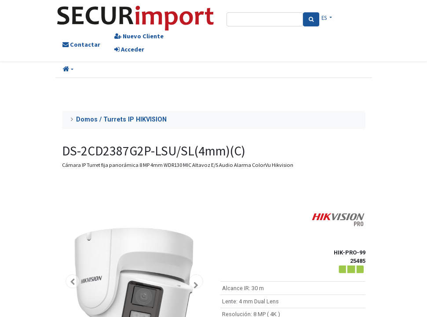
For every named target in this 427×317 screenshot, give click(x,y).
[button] (68, 69)
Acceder (129, 49)
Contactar (81, 44)
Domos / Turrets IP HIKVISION (121, 119)
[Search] (311, 19)
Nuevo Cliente (139, 36)
